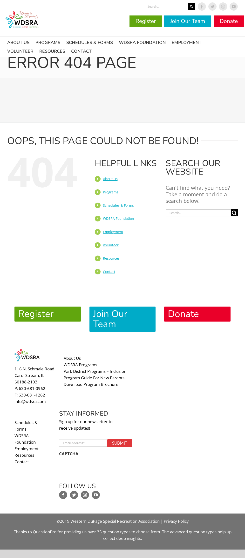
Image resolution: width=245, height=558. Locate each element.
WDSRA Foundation (118, 218)
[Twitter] (74, 494)
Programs (110, 192)
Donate (229, 21)
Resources (111, 258)
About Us (110, 178)
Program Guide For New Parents (94, 377)
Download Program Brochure (91, 383)
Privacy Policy (176, 520)
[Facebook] (63, 494)
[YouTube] (96, 494)
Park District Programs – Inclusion (95, 370)
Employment (113, 231)
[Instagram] (85, 494)
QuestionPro (44, 531)
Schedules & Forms (118, 205)
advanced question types (194, 531)
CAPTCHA (68, 453)
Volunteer (111, 245)
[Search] (191, 6)
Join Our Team (187, 21)
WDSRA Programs (80, 364)
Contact (109, 271)
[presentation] (95, 467)
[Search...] (166, 6)
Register (146, 21)
